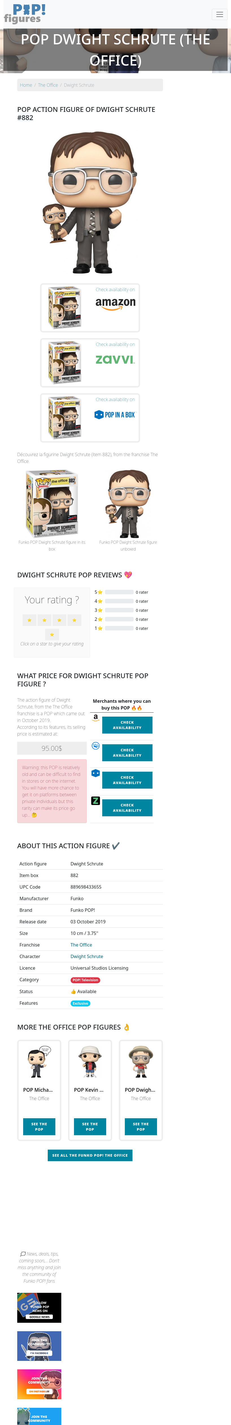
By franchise (111, 1406)
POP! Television (85, 904)
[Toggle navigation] (220, 14)
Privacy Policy (185, 1417)
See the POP (39, 1051)
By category (168, 1406)
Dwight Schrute (87, 881)
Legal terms (156, 1417)
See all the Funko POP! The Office (90, 1079)
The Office (81, 869)
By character (140, 1406)
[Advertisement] (115, 1132)
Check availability (127, 649)
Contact (133, 1417)
